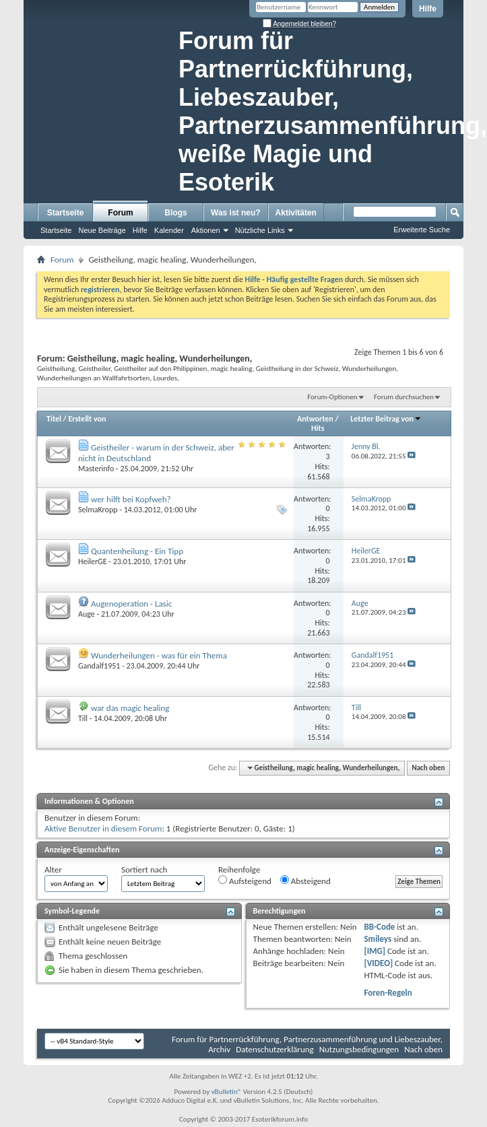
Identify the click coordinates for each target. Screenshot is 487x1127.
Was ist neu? (236, 212)
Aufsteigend (244, 880)
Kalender (169, 230)
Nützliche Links (260, 230)
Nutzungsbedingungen (359, 1049)
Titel (53, 418)
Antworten (315, 418)
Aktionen (205, 230)
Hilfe (427, 8)
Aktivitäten (296, 212)
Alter (53, 869)
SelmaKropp (98, 509)
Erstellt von (87, 418)
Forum (120, 212)
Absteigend (305, 880)
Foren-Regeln (388, 993)
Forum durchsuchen (404, 396)
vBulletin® (227, 1091)
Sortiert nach (144, 869)
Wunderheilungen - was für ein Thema (159, 655)
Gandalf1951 (99, 666)
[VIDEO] (378, 963)
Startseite (65, 212)
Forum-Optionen (332, 396)
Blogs (175, 212)
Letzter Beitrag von (386, 418)
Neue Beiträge (101, 230)
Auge (86, 614)
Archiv (219, 1049)
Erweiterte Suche (421, 230)
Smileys (377, 939)
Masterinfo (96, 468)
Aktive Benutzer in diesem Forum (103, 828)
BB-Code (379, 927)
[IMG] (374, 951)
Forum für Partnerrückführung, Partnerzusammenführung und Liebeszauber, (307, 1039)
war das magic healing (130, 708)
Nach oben (428, 767)
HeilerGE (92, 561)
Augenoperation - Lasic (131, 604)
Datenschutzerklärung (275, 1049)
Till (83, 718)
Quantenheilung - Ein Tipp (137, 551)
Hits (317, 428)
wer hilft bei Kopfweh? (131, 499)
